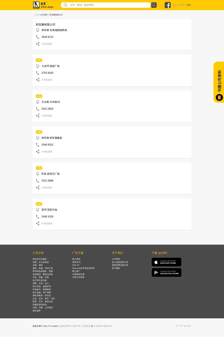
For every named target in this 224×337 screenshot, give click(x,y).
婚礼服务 (37, 310)
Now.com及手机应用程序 (83, 268)
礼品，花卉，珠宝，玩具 (44, 298)
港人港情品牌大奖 (120, 262)
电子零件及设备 (40, 280)
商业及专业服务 (40, 259)
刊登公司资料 (78, 277)
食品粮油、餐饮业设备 (43, 274)
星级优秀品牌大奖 (120, 265)
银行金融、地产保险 (42, 292)
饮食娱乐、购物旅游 (42, 289)
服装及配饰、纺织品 (42, 295)
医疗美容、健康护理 (42, 286)
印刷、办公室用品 (41, 262)
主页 (36, 15)
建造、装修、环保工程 (43, 268)
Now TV (75, 265)
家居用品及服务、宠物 (43, 271)
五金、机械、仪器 (41, 277)
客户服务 (116, 268)
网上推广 (76, 271)
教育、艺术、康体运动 (43, 301)
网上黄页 (76, 259)
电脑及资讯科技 (40, 304)
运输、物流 (38, 265)
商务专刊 (76, 262)
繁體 (182, 5)
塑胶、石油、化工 (41, 283)
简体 (189, 5)
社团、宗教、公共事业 (43, 307)
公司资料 (116, 259)
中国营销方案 (78, 274)
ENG (175, 5)
